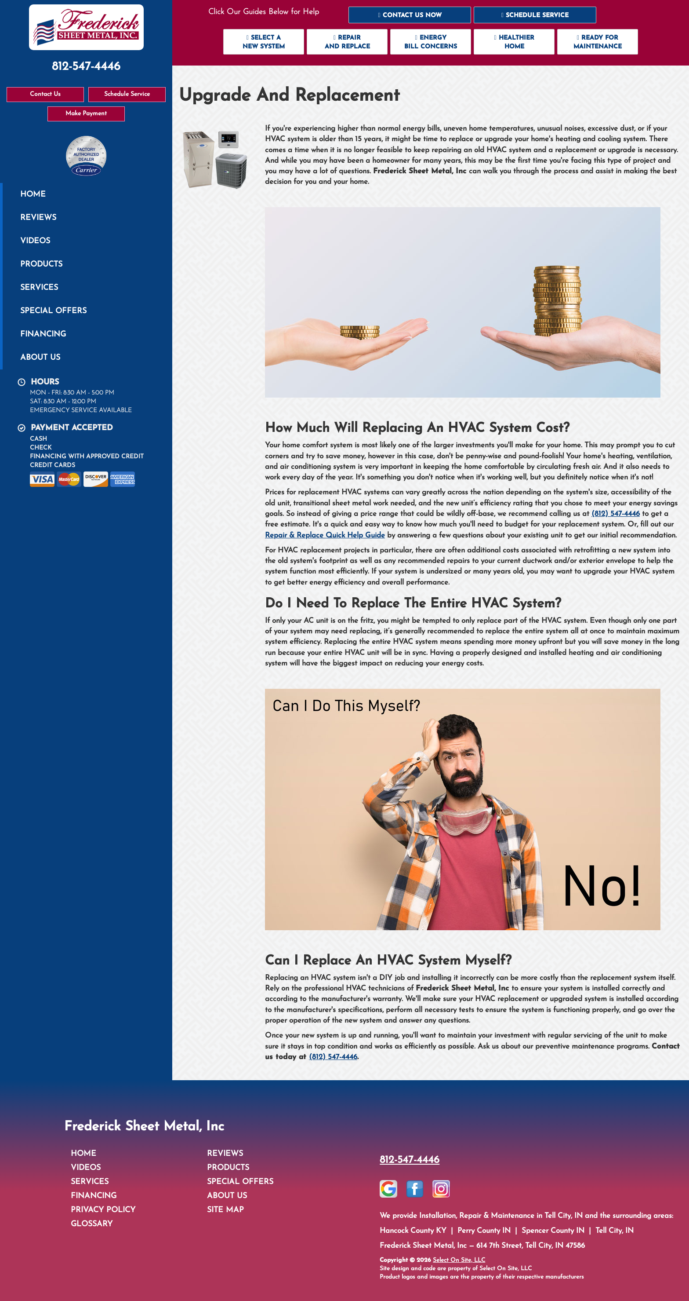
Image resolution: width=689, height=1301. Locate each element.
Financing (43, 334)
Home (33, 194)
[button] (409, 15)
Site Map (225, 1210)
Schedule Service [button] (127, 94)
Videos (35, 241)
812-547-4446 (409, 1160)
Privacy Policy (103, 1210)
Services (39, 288)
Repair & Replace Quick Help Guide (325, 535)
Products (41, 264)
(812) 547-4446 (615, 514)
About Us (40, 358)
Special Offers (53, 311)
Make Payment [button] (86, 113)
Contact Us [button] (45, 94)
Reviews (38, 218)
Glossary (91, 1224)
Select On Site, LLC (459, 1260)
